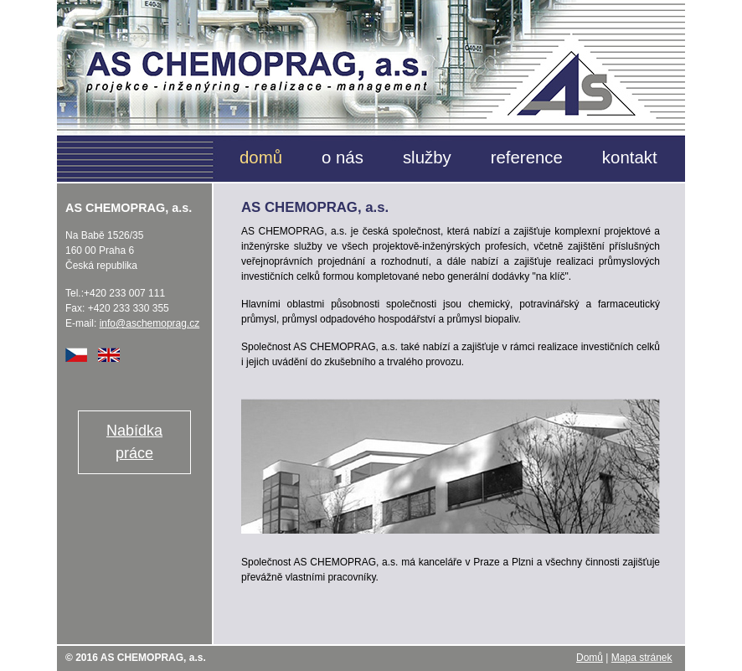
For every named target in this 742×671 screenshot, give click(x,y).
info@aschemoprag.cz (150, 323)
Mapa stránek (641, 657)
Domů (589, 657)
